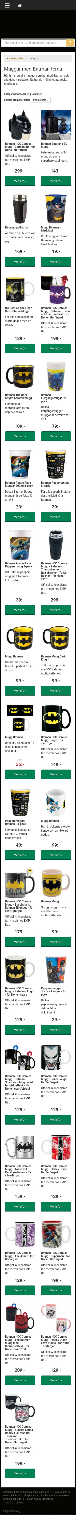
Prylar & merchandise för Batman (38, 24)
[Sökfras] (34, 42)
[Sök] (70, 42)
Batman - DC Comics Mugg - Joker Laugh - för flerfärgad (54, 1079)
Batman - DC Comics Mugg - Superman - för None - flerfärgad (55, 1256)
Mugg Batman (14, 656)
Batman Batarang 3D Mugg (54, 145)
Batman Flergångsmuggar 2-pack (54, 398)
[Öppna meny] (7, 5)
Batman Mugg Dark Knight (53, 658)
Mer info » (20, 181)
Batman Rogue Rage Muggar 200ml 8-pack (19, 484)
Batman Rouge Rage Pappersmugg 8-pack (18, 565)
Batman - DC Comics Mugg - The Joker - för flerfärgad (19, 1256)
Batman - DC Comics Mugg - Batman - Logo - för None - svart (19, 991)
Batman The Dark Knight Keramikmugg (18, 396)
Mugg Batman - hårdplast (51, 229)
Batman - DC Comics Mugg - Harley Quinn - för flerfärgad (55, 1169)
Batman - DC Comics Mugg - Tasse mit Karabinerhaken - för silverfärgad (18, 1170)
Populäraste (40, 100)
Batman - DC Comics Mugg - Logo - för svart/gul (54, 740)
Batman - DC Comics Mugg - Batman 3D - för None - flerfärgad (20, 147)
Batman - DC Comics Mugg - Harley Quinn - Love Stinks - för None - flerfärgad (55, 1341)
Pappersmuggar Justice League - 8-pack (53, 991)
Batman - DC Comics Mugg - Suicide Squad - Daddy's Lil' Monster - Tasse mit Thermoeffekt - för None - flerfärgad (20, 1434)
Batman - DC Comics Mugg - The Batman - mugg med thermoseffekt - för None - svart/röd (18, 1343)
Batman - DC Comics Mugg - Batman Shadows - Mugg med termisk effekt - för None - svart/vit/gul (19, 1082)
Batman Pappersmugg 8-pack (55, 484)
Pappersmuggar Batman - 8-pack (15, 822)
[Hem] (20, 5)
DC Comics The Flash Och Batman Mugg (18, 309)
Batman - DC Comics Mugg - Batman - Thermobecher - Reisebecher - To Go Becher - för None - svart (54, 571)
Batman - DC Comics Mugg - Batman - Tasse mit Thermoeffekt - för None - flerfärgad (56, 312)
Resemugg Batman (17, 227)
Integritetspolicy (11, 1511)
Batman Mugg (50, 901)
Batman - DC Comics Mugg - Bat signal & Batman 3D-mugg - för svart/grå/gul (19, 906)
